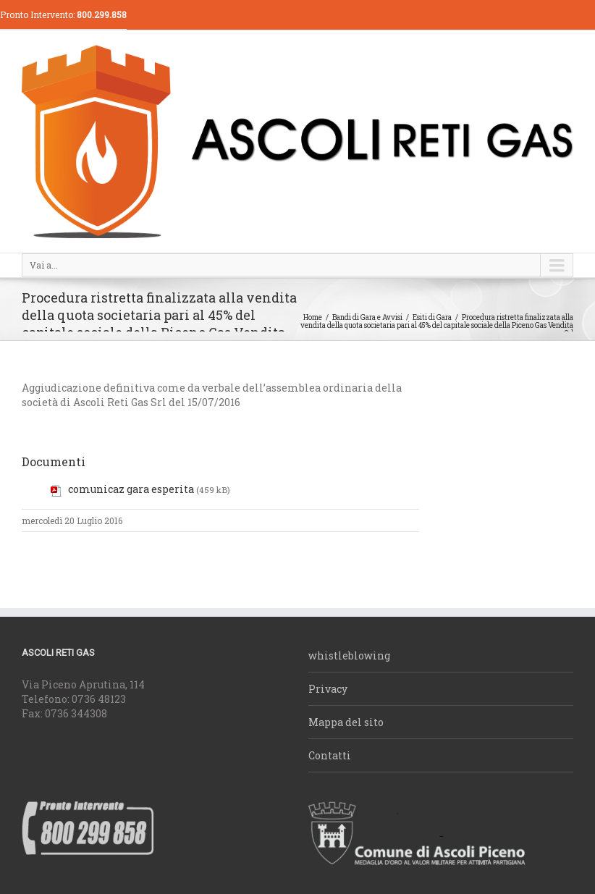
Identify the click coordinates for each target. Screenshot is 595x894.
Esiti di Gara (432, 317)
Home (312, 317)
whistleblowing (349, 655)
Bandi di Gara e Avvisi (367, 317)
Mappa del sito (346, 722)
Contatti (329, 755)
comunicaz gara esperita (131, 489)
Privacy (327, 689)
